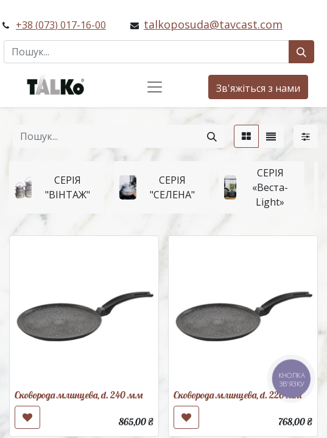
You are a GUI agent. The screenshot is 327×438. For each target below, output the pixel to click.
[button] (27, 417)
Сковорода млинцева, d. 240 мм (78, 395)
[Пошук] (301, 51)
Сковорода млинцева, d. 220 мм (237, 395)
